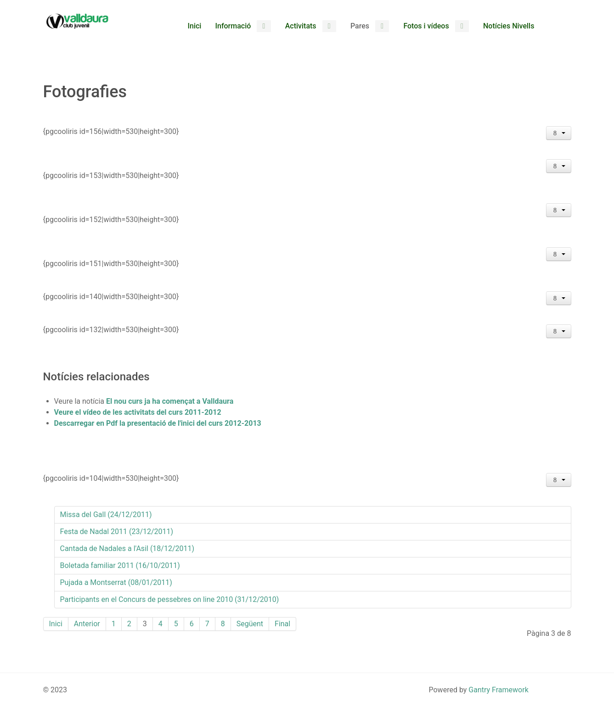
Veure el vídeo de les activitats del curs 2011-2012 (137, 412)
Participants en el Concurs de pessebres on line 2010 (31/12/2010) (169, 599)
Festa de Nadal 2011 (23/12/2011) (117, 531)
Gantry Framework (498, 689)
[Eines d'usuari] (558, 133)
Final (282, 623)
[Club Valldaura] (77, 21)
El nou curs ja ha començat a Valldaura (169, 401)
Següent (250, 623)
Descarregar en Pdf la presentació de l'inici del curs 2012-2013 (157, 423)
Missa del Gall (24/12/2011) (106, 514)
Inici (55, 623)
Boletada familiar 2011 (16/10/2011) (120, 565)
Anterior (87, 623)
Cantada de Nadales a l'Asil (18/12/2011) (127, 548)
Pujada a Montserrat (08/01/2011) (116, 582)
